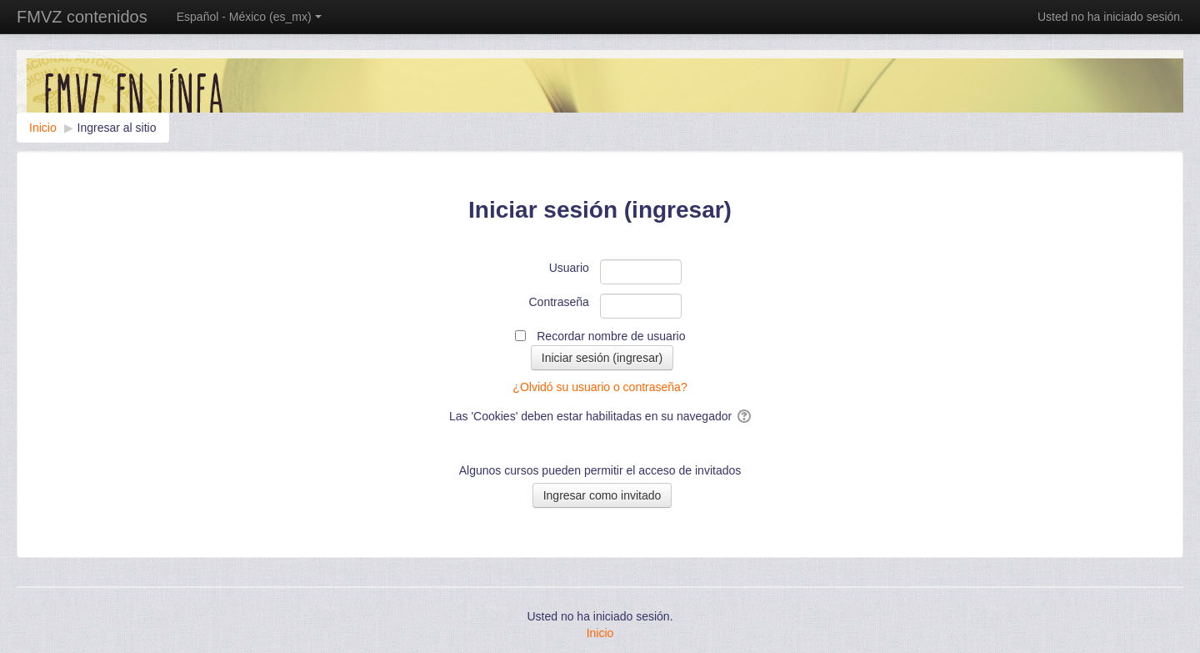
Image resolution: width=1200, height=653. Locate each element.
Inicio (600, 633)
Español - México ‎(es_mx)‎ (249, 16)
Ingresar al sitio (117, 127)
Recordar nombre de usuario (611, 336)
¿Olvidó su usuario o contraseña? (599, 387)
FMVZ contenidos (82, 17)
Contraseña (559, 302)
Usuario (569, 267)
